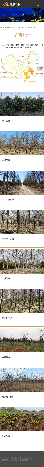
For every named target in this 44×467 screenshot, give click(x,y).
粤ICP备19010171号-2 (23, 460)
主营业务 (23, 28)
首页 (16, 28)
